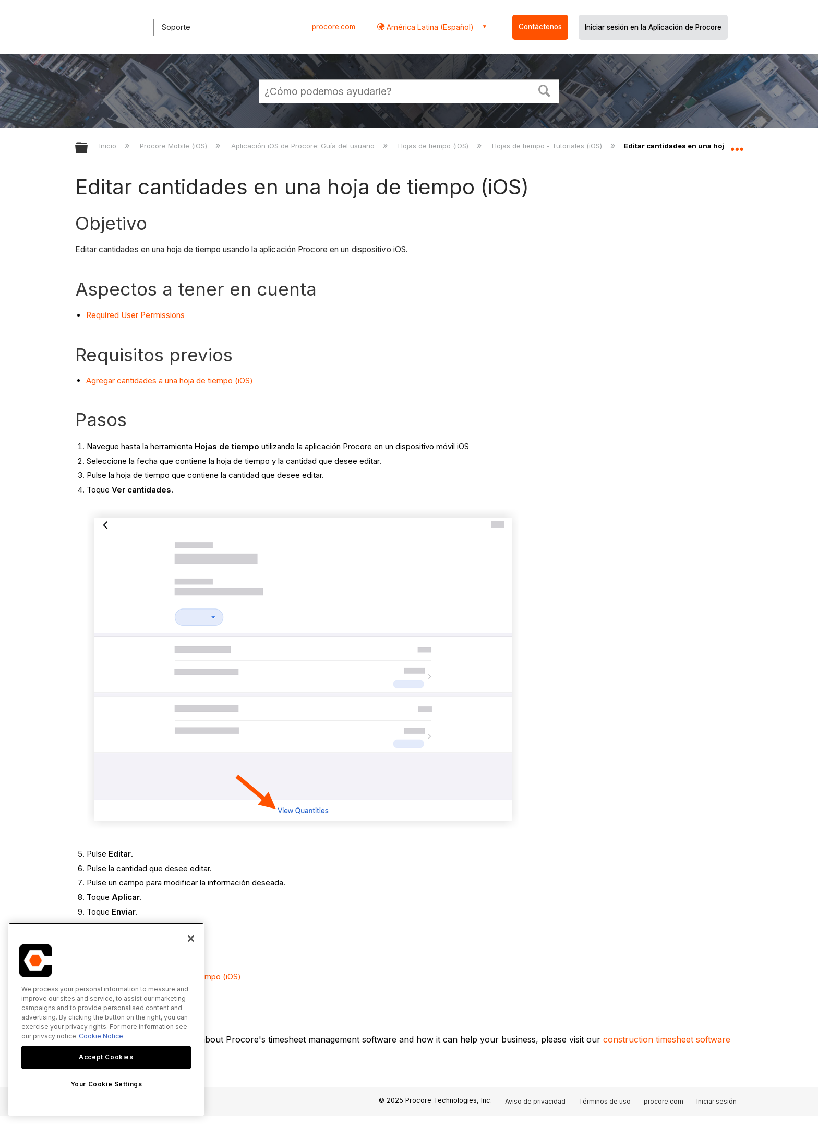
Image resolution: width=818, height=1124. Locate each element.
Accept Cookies (106, 1057)
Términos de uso (605, 1101)
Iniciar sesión (716, 1101)
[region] (106, 1019)
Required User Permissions (135, 315)
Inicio (108, 146)
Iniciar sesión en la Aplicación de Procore (653, 27)
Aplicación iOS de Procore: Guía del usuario (304, 146)
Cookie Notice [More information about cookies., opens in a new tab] (101, 1036)
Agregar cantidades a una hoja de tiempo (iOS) (169, 380)
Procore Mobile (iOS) (174, 146)
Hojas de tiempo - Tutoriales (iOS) (548, 146)
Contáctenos (540, 26)
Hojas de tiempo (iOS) (434, 146)
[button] (544, 89)
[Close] (190, 938)
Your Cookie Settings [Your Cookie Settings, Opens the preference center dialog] (106, 1084)
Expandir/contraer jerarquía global (88, 148)
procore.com (333, 26)
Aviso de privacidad (535, 1101)
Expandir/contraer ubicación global (736, 145)
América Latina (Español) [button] (429, 26)
